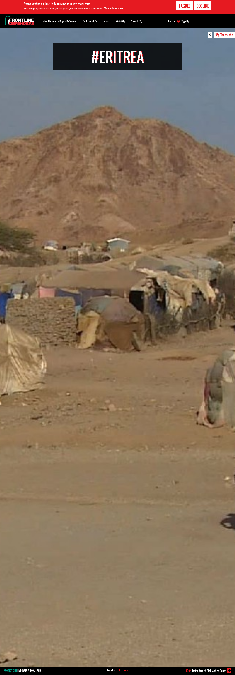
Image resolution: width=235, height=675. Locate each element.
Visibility (120, 21)
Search (136, 21)
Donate (171, 21)
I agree (184, 6)
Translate (226, 34)
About (107, 21)
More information (113, 8)
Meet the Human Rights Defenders (59, 21)
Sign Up (185, 21)
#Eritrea (123, 670)
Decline (202, 6)
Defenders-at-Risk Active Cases (206, 671)
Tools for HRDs (90, 21)
